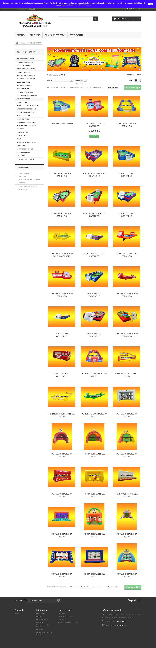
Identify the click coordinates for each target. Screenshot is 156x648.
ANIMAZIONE (21, 145)
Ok (151, 4)
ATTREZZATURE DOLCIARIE (26, 109)
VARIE (19, 139)
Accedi (138, 9)
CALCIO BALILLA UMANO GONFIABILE (94, 175)
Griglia (135, 80)
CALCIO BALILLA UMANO (62, 124)
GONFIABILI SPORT (23, 99)
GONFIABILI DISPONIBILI (25, 59)
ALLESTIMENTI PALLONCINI (26, 142)
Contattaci (130, 9)
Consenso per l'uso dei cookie (27, 186)
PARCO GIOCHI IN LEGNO (25, 112)
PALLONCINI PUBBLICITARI (26, 122)
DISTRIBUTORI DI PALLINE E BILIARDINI (26, 127)
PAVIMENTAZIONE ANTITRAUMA (28, 105)
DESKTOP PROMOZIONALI (26, 75)
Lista (140, 80)
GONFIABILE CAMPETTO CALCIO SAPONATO (62, 255)
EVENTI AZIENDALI (23, 152)
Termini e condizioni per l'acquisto (29, 179)
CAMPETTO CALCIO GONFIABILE (127, 175)
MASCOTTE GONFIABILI (25, 62)
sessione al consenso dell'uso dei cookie (76, 5)
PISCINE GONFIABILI (24, 85)
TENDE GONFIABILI (23, 89)
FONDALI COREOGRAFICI (25, 159)
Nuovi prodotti (41, 613)
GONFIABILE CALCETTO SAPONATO (94, 125)
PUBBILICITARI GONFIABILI (26, 69)
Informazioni (24, 167)
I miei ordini (62, 613)
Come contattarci (55, 35)
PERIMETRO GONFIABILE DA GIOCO (94, 375)
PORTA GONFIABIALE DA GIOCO (127, 495)
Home (17, 613)
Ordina (49, 80)
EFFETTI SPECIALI (23, 132)
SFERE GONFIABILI (23, 119)
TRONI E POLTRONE (24, 72)
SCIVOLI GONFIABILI (24, 65)
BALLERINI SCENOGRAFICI (26, 79)
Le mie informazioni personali (68, 622)
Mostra (77, 80)
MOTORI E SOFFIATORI (24, 115)
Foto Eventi (76, 35)
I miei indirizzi (62, 619)
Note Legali (22, 176)
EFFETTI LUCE (22, 135)
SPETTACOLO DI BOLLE (25, 149)
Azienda (21, 35)
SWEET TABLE (22, 155)
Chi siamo (35, 35)
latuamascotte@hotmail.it (118, 625)
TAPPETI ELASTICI (23, 102)
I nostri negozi (22, 189)
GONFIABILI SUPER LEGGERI (27, 95)
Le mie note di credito (65, 616)
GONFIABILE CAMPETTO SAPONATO (94, 215)
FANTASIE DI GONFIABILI (25, 92)
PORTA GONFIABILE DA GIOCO (126, 415)
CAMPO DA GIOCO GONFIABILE (62, 375)
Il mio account (64, 610)
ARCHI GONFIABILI (23, 82)
